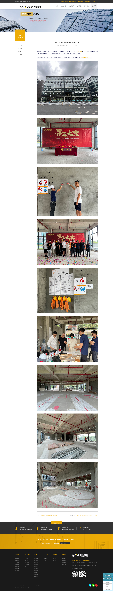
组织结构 (17, 568)
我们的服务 (71, 6)
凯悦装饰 (30, 6)
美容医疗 (36, 566)
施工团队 (54, 560)
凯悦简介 (17, 560)
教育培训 (36, 570)
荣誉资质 (17, 564)
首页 (57, 6)
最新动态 (20, 45)
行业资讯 (20, 51)
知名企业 (36, 558)
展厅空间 (36, 574)
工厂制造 (36, 568)
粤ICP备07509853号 (34, 587)
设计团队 (54, 558)
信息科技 (36, 564)
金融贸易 (36, 562)
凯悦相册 (17, 566)
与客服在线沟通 (65, 543)
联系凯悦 (17, 558)
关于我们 (86, 6)
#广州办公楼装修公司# (86, 58)
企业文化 (17, 562)
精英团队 (79, 6)
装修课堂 (20, 48)
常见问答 (20, 54)
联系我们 (94, 1)
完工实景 (36, 576)
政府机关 (36, 572)
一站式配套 (27, 564)
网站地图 (17, 587)
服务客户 (26, 566)
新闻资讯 (94, 6)
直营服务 (26, 558)
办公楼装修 (79, 51)
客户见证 (45, 560)
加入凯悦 (17, 570)
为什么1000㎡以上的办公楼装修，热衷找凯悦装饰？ (86, 515)
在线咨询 (88, 1)
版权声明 (22, 587)
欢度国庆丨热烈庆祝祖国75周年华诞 (49, 515)
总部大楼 (36, 560)
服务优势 (26, 560)
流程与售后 (27, 562)
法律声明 (27, 587)
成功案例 (63, 6)
